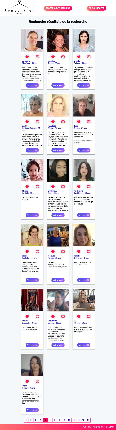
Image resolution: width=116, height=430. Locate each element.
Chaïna (25, 191)
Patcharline (78, 191)
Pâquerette (52, 321)
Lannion (51, 323)
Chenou (77, 128)
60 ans (87, 193)
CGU (89, 427)
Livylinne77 (52, 191)
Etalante (77, 63)
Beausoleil (26, 323)
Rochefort (26, 258)
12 (78, 420)
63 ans (58, 258)
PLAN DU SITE (99, 427)
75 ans (58, 128)
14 (88, 420)
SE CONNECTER (96, 8)
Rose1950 (52, 126)
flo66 (76, 126)
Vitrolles (77, 323)
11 (74, 420)
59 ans (84, 128)
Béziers (51, 128)
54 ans (34, 63)
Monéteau (26, 63)
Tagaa (24, 386)
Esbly (50, 193)
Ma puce (51, 256)
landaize (51, 61)
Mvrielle (77, 61)
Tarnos (50, 63)
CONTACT (110, 427)
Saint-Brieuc (78, 193)
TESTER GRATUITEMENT (58, 8)
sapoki (25, 256)
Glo (75, 321)
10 (69, 420)
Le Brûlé (25, 193)
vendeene (26, 61)
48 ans (86, 258)
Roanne (25, 388)
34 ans (56, 193)
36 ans (32, 388)
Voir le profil (32, 85)
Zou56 (24, 126)
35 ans (57, 63)
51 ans (34, 258)
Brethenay (78, 258)
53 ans (84, 323)
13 (83, 420)
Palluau (51, 258)
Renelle (77, 256)
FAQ (84, 427)
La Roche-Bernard (29, 128)
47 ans (34, 323)
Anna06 (25, 321)
